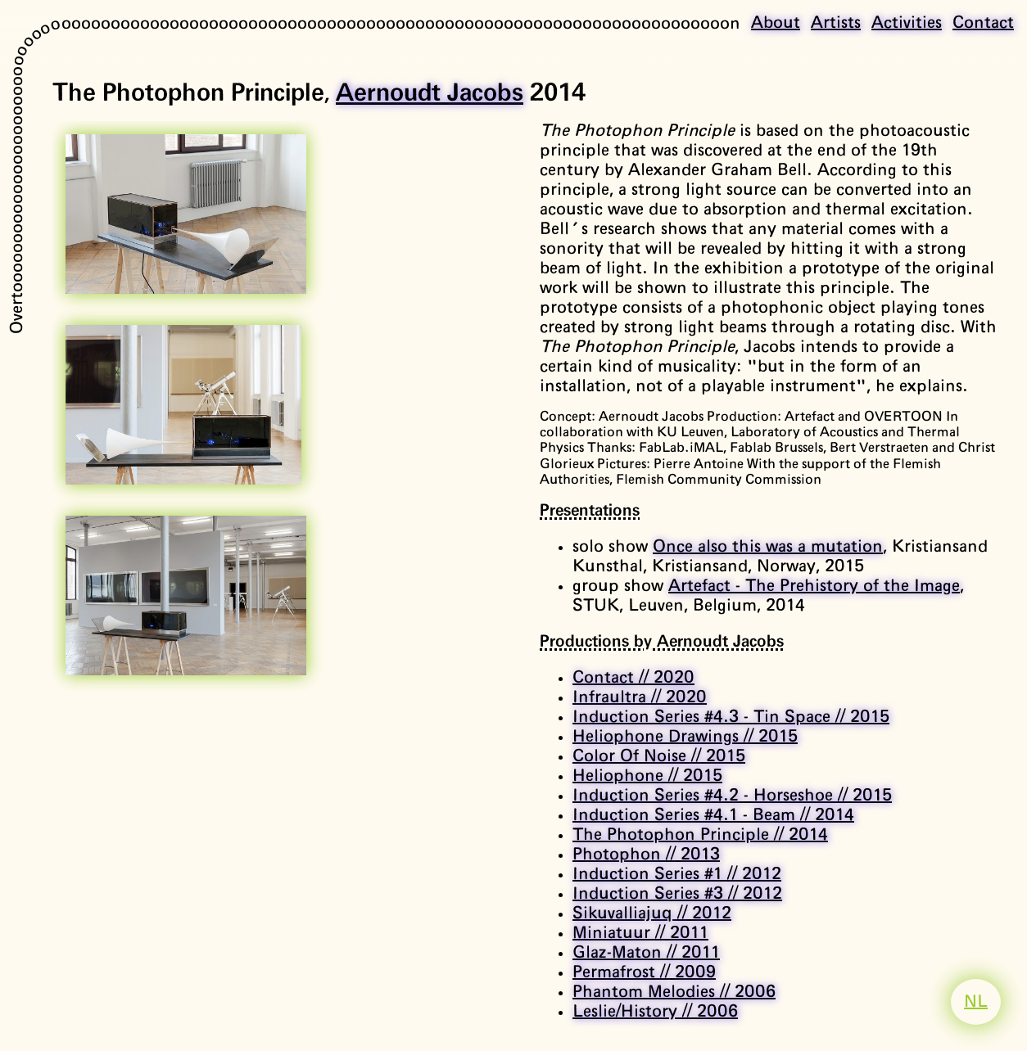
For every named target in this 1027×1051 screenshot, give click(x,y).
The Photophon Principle (700, 835)
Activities (906, 23)
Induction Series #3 (677, 894)
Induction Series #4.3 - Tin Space (730, 717)
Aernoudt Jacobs (429, 93)
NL (976, 1002)
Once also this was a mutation (768, 547)
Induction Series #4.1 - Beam (713, 815)
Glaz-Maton (646, 953)
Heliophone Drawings (685, 736)
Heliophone (647, 776)
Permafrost (644, 972)
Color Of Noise (658, 756)
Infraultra (639, 697)
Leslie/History (655, 1012)
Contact (983, 23)
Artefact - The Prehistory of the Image (814, 586)
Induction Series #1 (676, 874)
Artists (836, 23)
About (775, 23)
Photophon (646, 854)
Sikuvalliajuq (651, 913)
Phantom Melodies (674, 992)
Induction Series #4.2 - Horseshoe (732, 795)
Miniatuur (640, 933)
